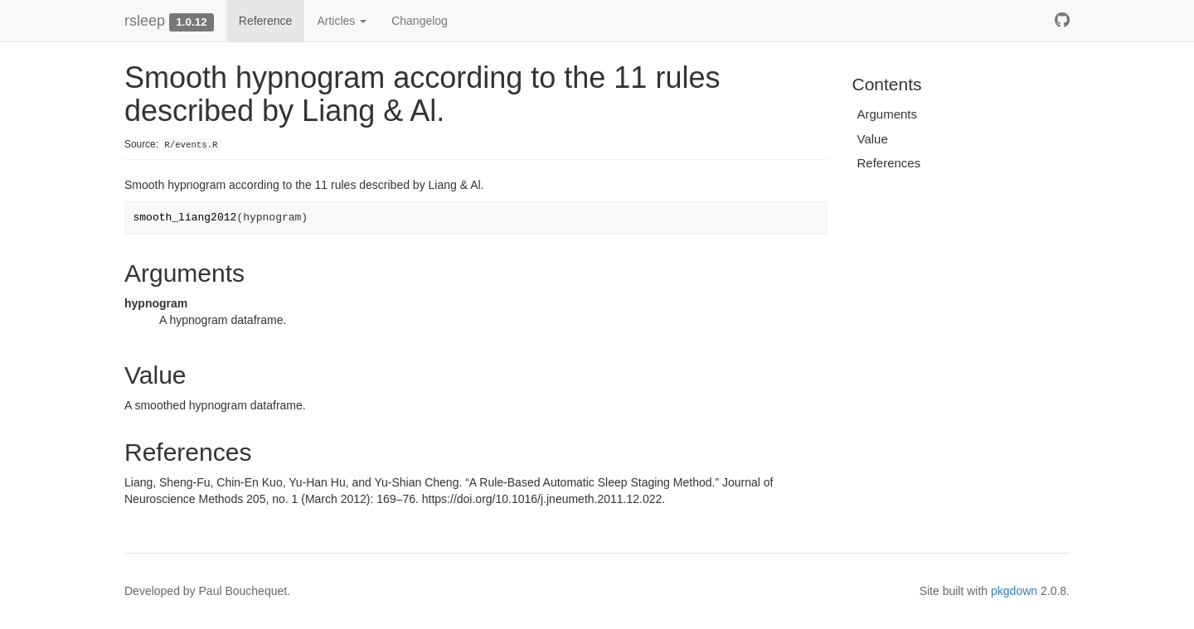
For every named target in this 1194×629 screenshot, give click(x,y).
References (889, 163)
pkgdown (1014, 591)
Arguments (887, 114)
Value (872, 139)
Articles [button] (341, 20)
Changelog (419, 20)
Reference (266, 20)
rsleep (144, 20)
